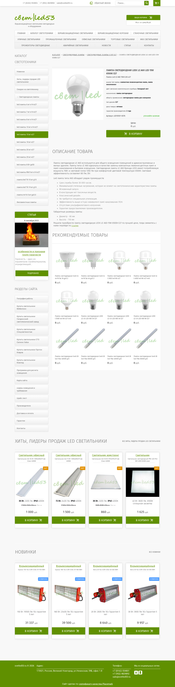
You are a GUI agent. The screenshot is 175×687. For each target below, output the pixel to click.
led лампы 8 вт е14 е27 (27, 119)
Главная (21, 33)
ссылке (75, 225)
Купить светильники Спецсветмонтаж (26, 330)
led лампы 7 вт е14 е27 (27, 112)
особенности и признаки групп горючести (31, 253)
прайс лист (22, 398)
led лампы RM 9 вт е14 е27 (28, 172)
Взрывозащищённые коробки (113, 33)
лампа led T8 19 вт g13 (26, 187)
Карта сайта (22, 380)
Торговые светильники (122, 39)
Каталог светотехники (41, 33)
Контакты (149, 45)
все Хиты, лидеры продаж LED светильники (141, 441)
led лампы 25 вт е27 (25, 157)
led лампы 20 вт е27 (25, 150)
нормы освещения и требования (26, 389)
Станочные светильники (145, 33)
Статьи (127, 45)
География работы (25, 298)
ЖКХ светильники (149, 39)
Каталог (56, 55)
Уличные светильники (28, 39)
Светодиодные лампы (73, 55)
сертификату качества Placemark (96, 684)
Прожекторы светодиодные (35, 45)
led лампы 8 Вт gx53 (25, 165)
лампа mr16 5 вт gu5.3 (26, 195)
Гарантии (21, 421)
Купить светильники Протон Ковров (29, 351)
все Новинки (154, 552)
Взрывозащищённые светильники (75, 33)
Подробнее (33, 273)
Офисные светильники (93, 39)
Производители (24, 406)
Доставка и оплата (25, 413)
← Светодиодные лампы (28, 97)
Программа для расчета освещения (27, 371)
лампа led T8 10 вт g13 (26, 180)
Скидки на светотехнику (27, 89)
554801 (30, 3)
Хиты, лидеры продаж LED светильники (28, 80)
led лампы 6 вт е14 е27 (27, 104)
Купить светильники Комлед (26, 361)
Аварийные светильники (75, 45)
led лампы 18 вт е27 (25, 142)
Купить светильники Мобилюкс (26, 307)
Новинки (21, 71)
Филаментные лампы (26, 202)
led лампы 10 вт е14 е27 (27, 127)
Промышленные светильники (61, 39)
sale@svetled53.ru (64, 3)
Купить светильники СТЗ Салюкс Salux (28, 340)
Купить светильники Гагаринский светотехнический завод (28, 319)
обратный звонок (103, 3)
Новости (106, 45)
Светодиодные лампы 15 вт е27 (102, 55)
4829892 (47, 3)
